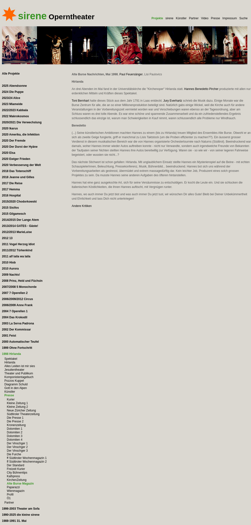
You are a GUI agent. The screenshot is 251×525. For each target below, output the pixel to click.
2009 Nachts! (11, 274)
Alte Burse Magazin (20, 483)
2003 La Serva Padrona (18, 323)
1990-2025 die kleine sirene (20, 514)
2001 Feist (9, 335)
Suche (243, 18)
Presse (215, 18)
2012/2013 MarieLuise (17, 232)
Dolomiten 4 (14, 439)
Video (204, 18)
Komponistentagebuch (18, 377)
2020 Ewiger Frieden (16, 159)
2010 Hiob (9, 262)
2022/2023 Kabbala (15, 110)
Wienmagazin (16, 491)
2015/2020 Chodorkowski (19, 201)
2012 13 (7, 238)
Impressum (230, 18)
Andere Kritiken (82, 206)
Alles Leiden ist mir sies (19, 366)
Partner (193, 18)
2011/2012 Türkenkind (17, 250)
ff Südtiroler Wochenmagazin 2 (27, 461)
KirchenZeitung (17, 480)
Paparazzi (13, 487)
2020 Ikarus (10, 128)
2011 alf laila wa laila (16, 256)
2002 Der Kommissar (16, 329)
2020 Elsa (8, 153)
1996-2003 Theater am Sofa (20, 508)
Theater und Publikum (18, 373)
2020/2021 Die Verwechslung (22, 122)
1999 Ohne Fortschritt (17, 348)
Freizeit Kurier (16, 469)
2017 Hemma (11, 189)
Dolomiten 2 (14, 432)
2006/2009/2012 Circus (17, 299)
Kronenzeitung (16, 425)
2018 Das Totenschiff (16, 171)
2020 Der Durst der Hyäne (19, 146)
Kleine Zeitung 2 (17, 406)
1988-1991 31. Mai (14, 521)
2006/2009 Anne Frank (17, 305)
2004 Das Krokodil (14, 317)
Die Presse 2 (15, 421)
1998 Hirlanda (11, 354)
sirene (170, 18)
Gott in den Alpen (15, 388)
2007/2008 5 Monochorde (19, 287)
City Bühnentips (17, 472)
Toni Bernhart (80, 100)
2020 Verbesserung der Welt (21, 165)
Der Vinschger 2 (17, 447)
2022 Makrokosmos (15, 116)
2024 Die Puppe (13, 92)
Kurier (11, 399)
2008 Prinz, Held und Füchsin (22, 280)
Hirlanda (9, 362)
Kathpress (13, 476)
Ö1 (9, 498)
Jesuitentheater (14, 369)
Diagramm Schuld (16, 384)
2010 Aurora (10, 268)
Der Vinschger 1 (17, 443)
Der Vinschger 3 (17, 450)
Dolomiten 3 (14, 436)
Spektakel (10, 358)
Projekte (157, 18)
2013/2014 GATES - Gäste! (20, 226)
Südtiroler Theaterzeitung (23, 414)
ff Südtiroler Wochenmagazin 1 (27, 458)
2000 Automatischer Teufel (20, 341)
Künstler (181, 18)
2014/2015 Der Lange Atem (20, 220)
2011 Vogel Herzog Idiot (18, 244)
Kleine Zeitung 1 (17, 403)
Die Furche (14, 454)
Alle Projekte (11, 73)
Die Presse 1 (15, 417)
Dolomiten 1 (14, 428)
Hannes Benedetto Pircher (201, 89)
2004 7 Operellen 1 (15, 311)
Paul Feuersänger (131, 74)
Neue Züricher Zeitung (21, 410)
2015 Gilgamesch (14, 213)
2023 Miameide (12, 104)
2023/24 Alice (11, 98)
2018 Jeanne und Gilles (18, 177)
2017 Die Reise (12, 183)
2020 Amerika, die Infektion (20, 134)
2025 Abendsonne (14, 86)
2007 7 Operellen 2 (15, 293)
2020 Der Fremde (14, 140)
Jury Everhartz (172, 100)
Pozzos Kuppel (14, 380)
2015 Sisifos (10, 207)
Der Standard (15, 465)
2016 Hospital (11, 195)
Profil (10, 494)
